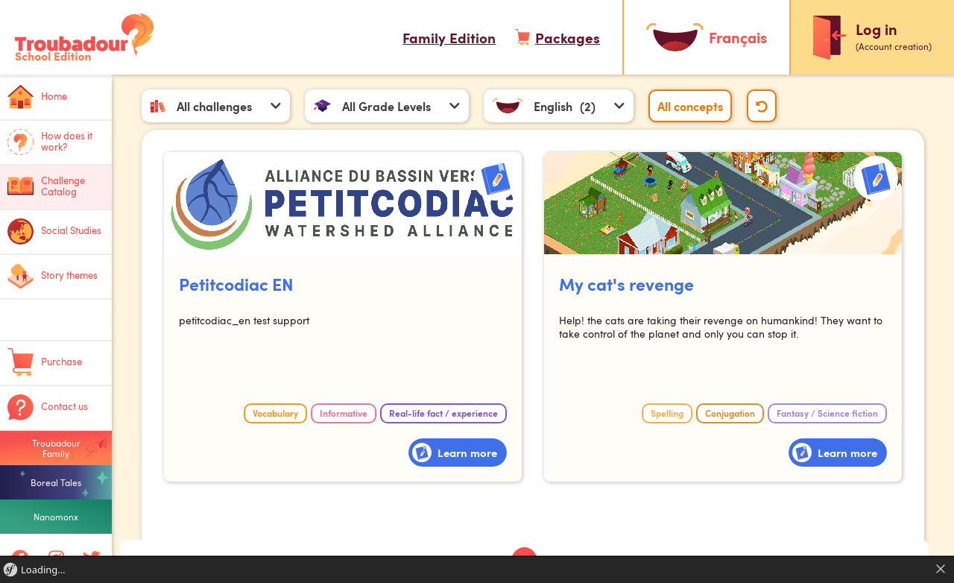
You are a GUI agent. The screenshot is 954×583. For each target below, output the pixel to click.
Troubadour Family (56, 448)
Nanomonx (56, 517)
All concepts (691, 106)
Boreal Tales (56, 482)
